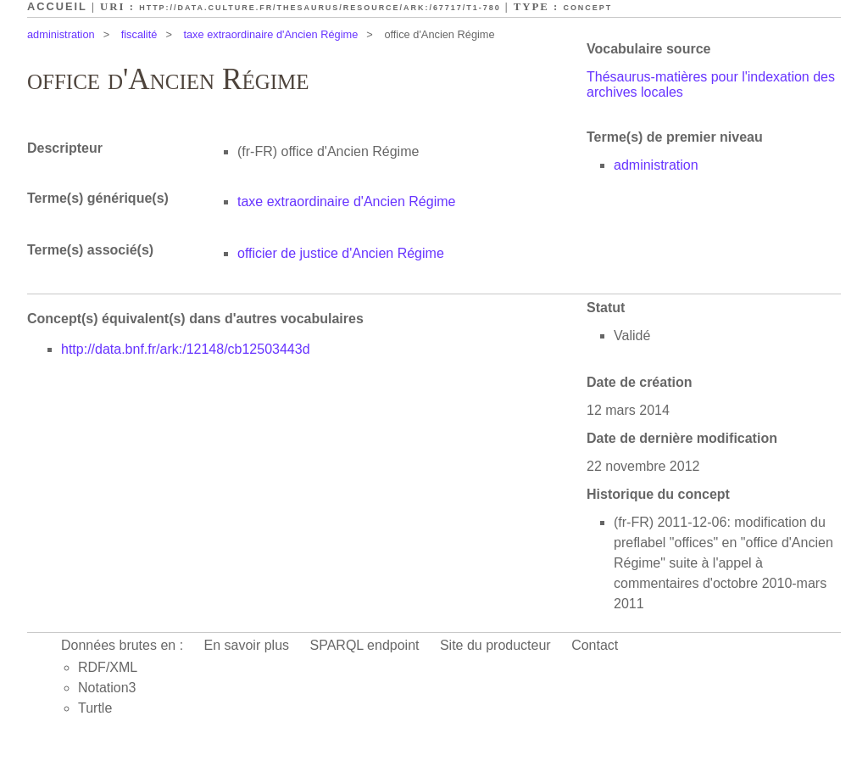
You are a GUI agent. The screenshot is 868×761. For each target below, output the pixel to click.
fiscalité (139, 34)
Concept (587, 7)
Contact (594, 645)
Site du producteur (495, 645)
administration (61, 34)
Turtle (95, 708)
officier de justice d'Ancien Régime (340, 253)
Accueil (57, 6)
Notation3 (107, 687)
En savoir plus (247, 645)
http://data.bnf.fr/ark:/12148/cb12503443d (185, 349)
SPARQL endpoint (365, 645)
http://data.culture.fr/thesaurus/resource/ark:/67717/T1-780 (319, 7)
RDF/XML (107, 667)
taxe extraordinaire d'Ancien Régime (270, 34)
